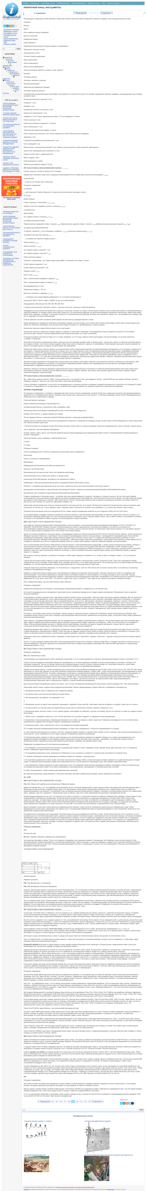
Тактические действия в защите (97, 1121)
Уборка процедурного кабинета (8, 247)
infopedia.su (26, 1189)
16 (61, 1101)
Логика (8, 69)
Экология (6, 93)
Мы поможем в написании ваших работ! (11, 198)
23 (89, 1101)
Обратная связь (9, 40)
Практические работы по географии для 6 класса (11, 227)
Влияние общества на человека (10, 212)
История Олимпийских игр (35, 1155)
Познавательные (63, 3)
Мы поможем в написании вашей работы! (85, 1187)
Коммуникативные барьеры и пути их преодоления (10, 142)
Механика (16, 75)
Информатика (7, 65)
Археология (8, 57)
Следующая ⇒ (106, 13)
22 (85, 1101)
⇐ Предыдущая (80, 13)
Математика (14, 72)
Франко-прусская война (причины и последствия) (10, 119)
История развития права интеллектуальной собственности (108, 1155)
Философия (15, 86)
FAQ (5, 42)
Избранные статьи (10, 31)
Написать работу (10, 44)
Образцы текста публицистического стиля (11, 158)
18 (69, 1101)
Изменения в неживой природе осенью (10, 240)
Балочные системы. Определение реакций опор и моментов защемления (11, 262)
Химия (17, 90)
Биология (9, 59)
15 (56, 1101)
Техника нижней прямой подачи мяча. (11, 114)
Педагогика (6, 78)
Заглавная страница (11, 30)
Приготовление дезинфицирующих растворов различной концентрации (10, 107)
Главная (26, 3)
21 (81, 1101)
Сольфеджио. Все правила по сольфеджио (10, 253)
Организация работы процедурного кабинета (11, 126)
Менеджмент (15, 73)
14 (52, 1101)
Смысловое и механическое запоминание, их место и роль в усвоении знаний (10, 134)
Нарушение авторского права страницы (65, 1187)
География (13, 62)
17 (65, 1101)
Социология (10, 82)
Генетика (11, 60)
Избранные (35, 3)
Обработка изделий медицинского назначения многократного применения (11, 150)
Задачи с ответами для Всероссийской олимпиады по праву (11, 169)
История (7, 67)
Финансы (16, 88)
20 (77, 1101)
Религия (7, 80)
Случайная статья (10, 33)
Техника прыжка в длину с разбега (38, 1121)
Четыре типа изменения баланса (11, 164)
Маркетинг (11, 70)
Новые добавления (11, 39)
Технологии (11, 83)
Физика (12, 85)
